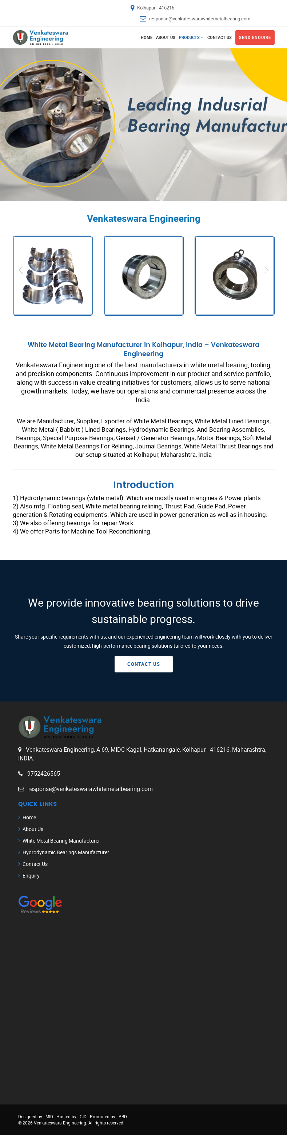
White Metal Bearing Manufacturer (61, 840)
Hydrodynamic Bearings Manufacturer (66, 852)
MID (48, 1116)
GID (83, 1116)
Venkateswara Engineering (60, 1123)
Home (146, 37)
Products (189, 37)
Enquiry (31, 875)
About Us (165, 37)
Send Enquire (255, 37)
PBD (123, 1116)
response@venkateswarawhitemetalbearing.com (199, 18)
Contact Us (219, 37)
